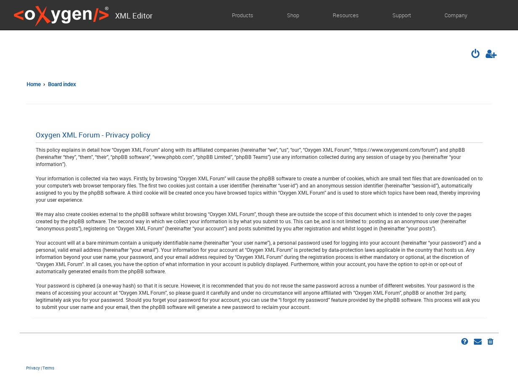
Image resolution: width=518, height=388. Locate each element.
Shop (293, 15)
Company (455, 15)
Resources (346, 15)
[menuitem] (476, 55)
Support (401, 15)
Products (242, 15)
